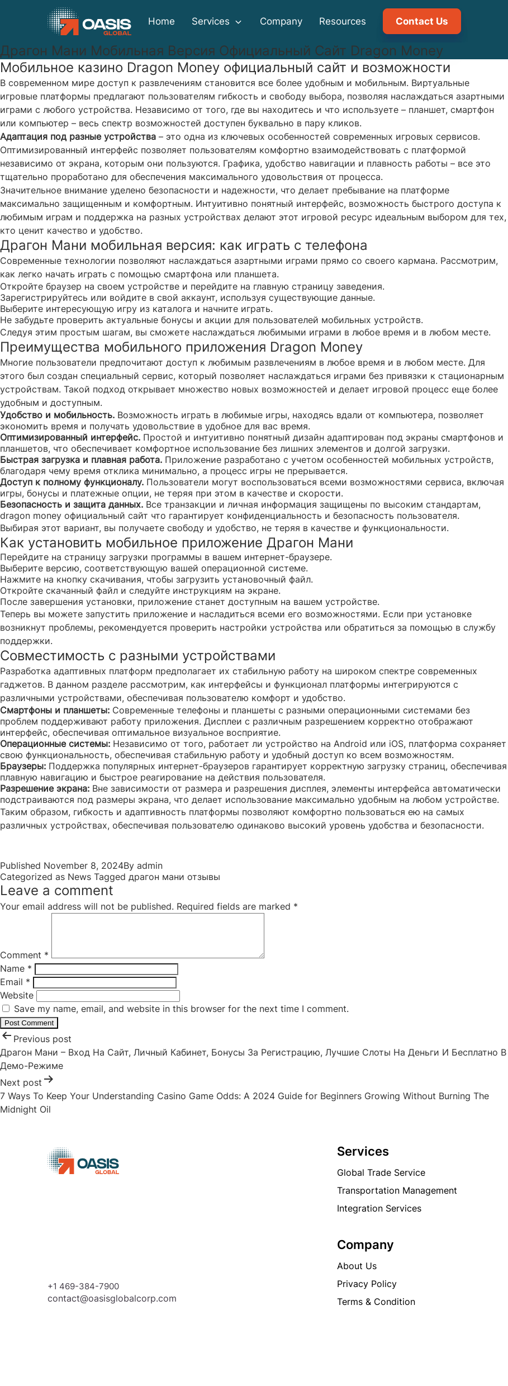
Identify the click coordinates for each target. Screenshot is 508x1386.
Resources (342, 21)
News (79, 876)
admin (150, 865)
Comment (24, 963)
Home (161, 21)
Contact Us (422, 21)
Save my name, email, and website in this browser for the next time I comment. (181, 1017)
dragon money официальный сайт (74, 515)
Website (17, 1003)
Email (15, 990)
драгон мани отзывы (174, 876)
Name (16, 976)
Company (281, 21)
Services (217, 21)
